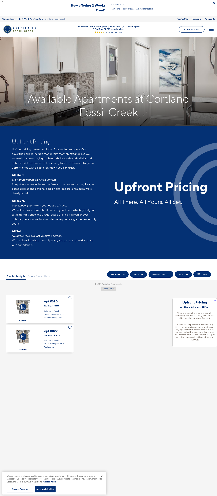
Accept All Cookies (45, 489)
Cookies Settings (20, 489)
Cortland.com (8, 19)
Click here (139, 9)
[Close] (101, 476)
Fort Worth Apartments (30, 19)
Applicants (210, 19)
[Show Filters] (202, 274)
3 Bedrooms (107, 289)
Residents (196, 19)
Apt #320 (40, 309)
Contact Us (182, 19)
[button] (2, 1)
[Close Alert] (214, 3)
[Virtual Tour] (23, 307)
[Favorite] (70, 298)
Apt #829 (40, 339)
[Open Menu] (211, 29)
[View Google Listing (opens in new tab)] (108, 32)
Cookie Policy (49, 482)
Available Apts (15, 276)
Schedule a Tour (191, 29)
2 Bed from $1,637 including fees (125, 26)
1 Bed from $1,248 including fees (92, 26)
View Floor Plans (39, 276)
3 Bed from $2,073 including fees (108, 29)
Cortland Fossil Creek (55, 19)
